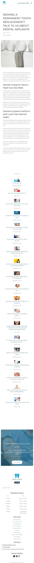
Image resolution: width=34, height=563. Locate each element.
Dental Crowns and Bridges (17, 534)
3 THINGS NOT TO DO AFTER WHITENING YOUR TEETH (17, 403)
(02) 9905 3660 (6, 547)
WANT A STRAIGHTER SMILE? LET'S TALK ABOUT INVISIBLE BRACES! (17, 391)
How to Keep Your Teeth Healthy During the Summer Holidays (17, 228)
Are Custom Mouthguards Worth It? (17, 193)
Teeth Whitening (17, 524)
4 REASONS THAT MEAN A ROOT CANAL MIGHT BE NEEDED (17, 302)
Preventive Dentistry (17, 528)
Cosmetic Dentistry (17, 539)
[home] (6, 2)
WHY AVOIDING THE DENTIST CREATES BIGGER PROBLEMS (17, 366)
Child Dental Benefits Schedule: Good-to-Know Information (17, 204)
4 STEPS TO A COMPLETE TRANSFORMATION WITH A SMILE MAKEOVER (17, 265)
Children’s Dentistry (17, 519)
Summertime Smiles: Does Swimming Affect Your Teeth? (17, 216)
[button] (31, 3)
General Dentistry (17, 532)
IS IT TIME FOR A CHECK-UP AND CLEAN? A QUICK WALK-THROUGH (16, 341)
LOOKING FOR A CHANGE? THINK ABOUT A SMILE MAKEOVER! (17, 277)
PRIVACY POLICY (7, 487)
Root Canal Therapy (17, 526)
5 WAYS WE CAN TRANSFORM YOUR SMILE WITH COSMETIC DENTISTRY (16, 378)
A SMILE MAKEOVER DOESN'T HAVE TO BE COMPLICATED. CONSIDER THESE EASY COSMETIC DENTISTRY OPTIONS (17, 328)
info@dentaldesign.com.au (9, 545)
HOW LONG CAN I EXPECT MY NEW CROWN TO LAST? (17, 289)
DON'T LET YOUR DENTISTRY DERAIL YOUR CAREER (17, 353)
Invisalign (17, 530)
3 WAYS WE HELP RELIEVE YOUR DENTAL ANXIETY (17, 314)
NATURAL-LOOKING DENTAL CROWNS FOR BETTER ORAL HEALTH (17, 252)
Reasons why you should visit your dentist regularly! (17, 240)
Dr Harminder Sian (17, 183)
